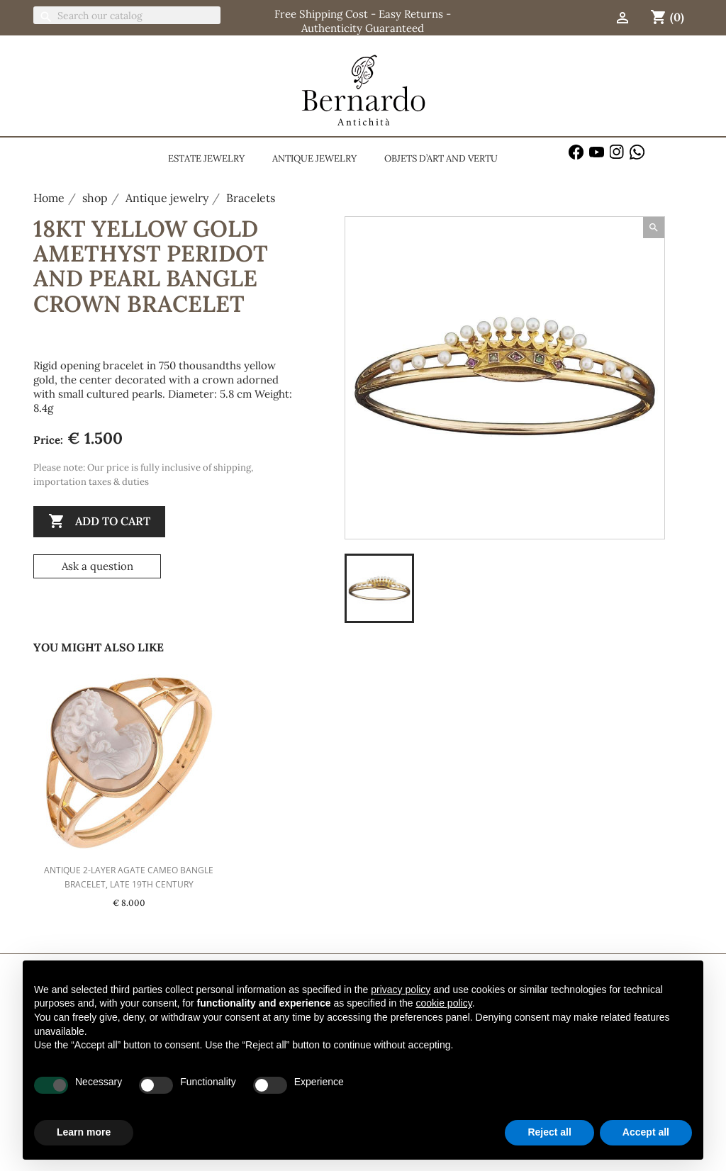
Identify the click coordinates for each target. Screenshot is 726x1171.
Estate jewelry (206, 158)
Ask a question (97, 566)
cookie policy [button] (444, 1003)
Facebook (576, 152)
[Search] (126, 15)
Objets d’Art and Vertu (441, 158)
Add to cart (99, 521)
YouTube (596, 152)
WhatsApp (637, 152)
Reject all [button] (549, 1132)
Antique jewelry (314, 158)
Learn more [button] (84, 1132)
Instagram (617, 152)
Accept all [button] (645, 1132)
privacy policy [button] (400, 989)
